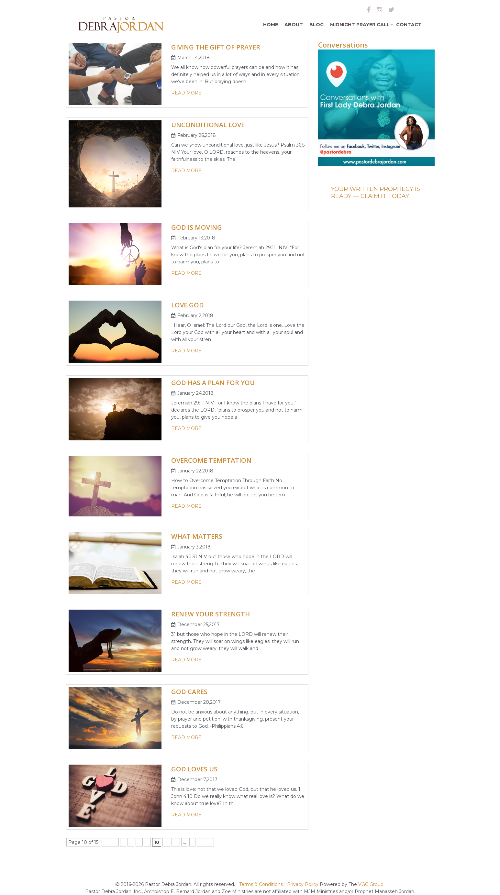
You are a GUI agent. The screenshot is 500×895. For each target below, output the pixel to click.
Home (270, 25)
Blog (316, 25)
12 (175, 842)
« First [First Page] (110, 842)
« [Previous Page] (123, 842)
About (293, 25)
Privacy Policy (302, 884)
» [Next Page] (192, 842)
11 (166, 842)
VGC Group (370, 884)
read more (186, 93)
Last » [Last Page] (205, 842)
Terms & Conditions (261, 884)
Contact (409, 25)
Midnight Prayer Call (361, 27)
